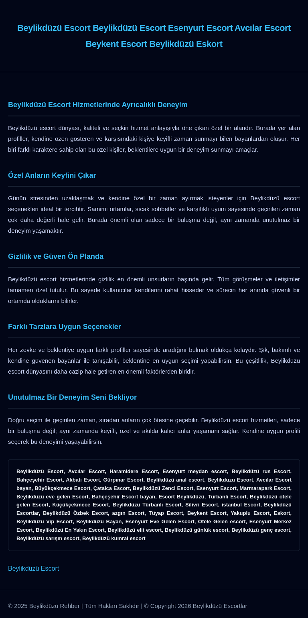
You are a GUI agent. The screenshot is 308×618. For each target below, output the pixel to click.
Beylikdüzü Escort (33, 568)
